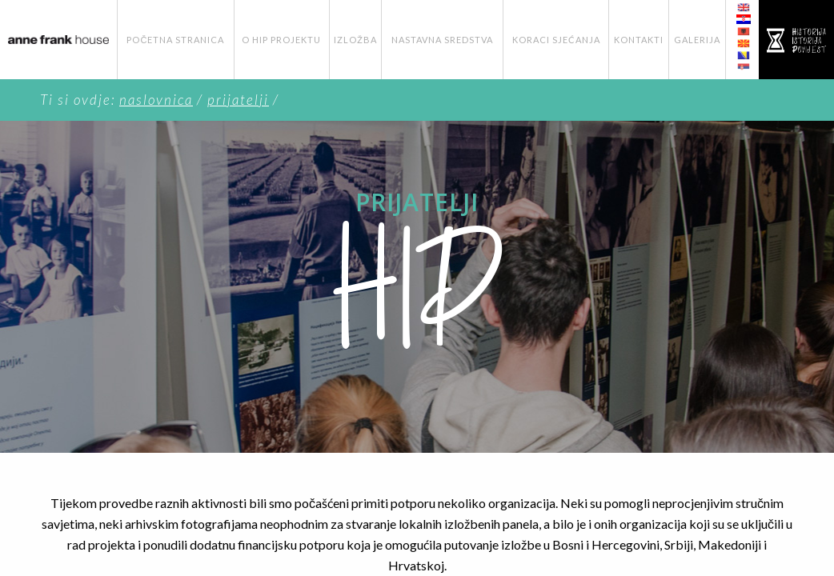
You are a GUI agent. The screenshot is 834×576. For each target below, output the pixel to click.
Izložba (355, 39)
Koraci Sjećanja (556, 39)
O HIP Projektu (281, 39)
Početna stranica (175, 39)
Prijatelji (238, 99)
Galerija (697, 39)
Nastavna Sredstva (442, 39)
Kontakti (639, 39)
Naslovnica (156, 99)
